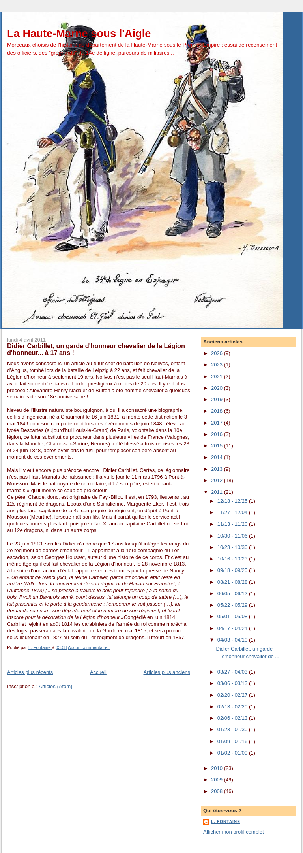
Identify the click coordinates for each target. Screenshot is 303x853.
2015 (217, 446)
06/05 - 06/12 (233, 593)
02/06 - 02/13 (233, 718)
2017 (217, 423)
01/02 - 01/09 (233, 753)
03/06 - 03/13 (233, 683)
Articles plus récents (30, 672)
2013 (217, 469)
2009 (217, 780)
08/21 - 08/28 (233, 582)
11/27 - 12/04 (233, 512)
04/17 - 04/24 (233, 628)
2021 (217, 376)
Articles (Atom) (55, 686)
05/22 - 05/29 (233, 605)
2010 (217, 768)
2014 (217, 457)
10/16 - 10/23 (233, 559)
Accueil (98, 672)
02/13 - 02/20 (233, 707)
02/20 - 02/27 (233, 695)
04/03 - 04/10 (233, 640)
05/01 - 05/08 (233, 616)
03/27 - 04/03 (233, 672)
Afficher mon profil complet (233, 832)
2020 (217, 388)
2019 (217, 399)
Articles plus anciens (167, 672)
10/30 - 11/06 (233, 536)
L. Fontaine (225, 821)
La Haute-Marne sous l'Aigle (79, 33)
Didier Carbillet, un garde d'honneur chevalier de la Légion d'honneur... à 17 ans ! (96, 349)
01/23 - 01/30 (233, 729)
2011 (217, 492)
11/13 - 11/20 (233, 524)
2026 (217, 353)
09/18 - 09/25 (233, 570)
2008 (217, 791)
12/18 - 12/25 (233, 501)
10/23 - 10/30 (233, 547)
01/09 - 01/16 (233, 741)
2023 (217, 365)
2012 (217, 480)
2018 (217, 411)
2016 (217, 434)
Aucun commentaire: (89, 647)
